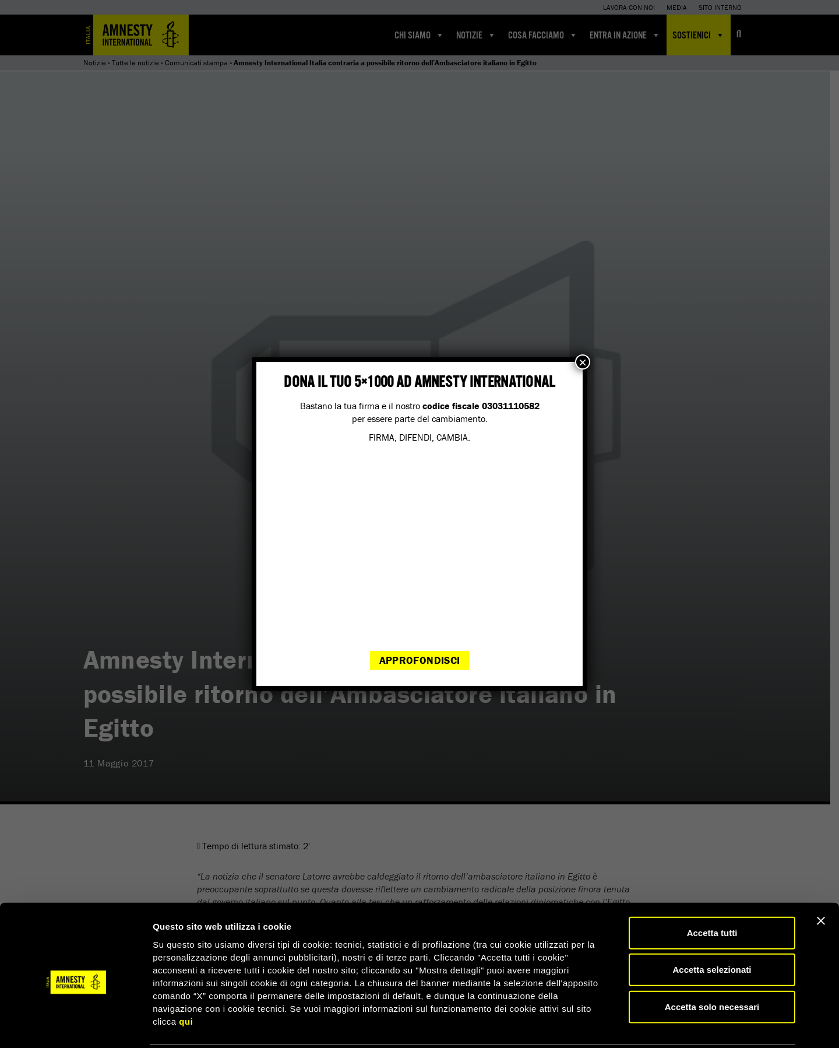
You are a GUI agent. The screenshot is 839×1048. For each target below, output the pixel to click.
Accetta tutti (712, 890)
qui (186, 978)
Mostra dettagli (612, 1025)
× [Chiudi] (583, 362)
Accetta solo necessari (712, 964)
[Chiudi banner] (821, 878)
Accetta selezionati (711, 927)
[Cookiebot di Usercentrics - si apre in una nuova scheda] (75, 1025)
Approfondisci (419, 660)
